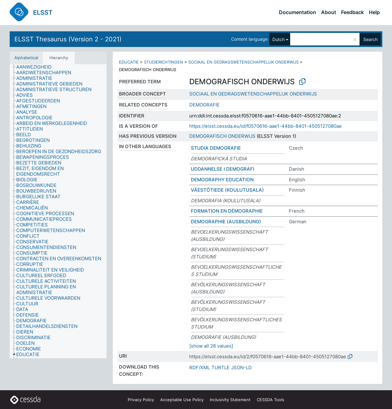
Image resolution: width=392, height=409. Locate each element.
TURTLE (220, 367)
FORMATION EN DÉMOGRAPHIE (227, 211)
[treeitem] (36, 67)
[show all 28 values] (211, 346)
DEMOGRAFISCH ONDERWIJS (222, 136)
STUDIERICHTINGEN (163, 62)
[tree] (58, 211)
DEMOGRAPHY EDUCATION (222, 180)
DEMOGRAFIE (204, 105)
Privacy (141, 399)
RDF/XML (199, 367)
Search (370, 39)
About (328, 12)
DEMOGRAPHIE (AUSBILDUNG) (226, 222)
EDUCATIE (129, 62)
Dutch (278, 39)
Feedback (352, 12)
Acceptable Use (182, 399)
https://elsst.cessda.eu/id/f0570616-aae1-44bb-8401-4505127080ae (265, 126)
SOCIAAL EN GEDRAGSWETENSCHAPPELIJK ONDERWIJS (243, 62)
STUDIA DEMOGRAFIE (216, 148)
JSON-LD (241, 367)
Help (374, 12)
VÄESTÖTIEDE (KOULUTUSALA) (227, 190)
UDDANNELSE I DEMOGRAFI (222, 169)
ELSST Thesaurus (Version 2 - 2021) (68, 39)
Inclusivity (230, 399)
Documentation (297, 12)
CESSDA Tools (270, 399)
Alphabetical (26, 57)
